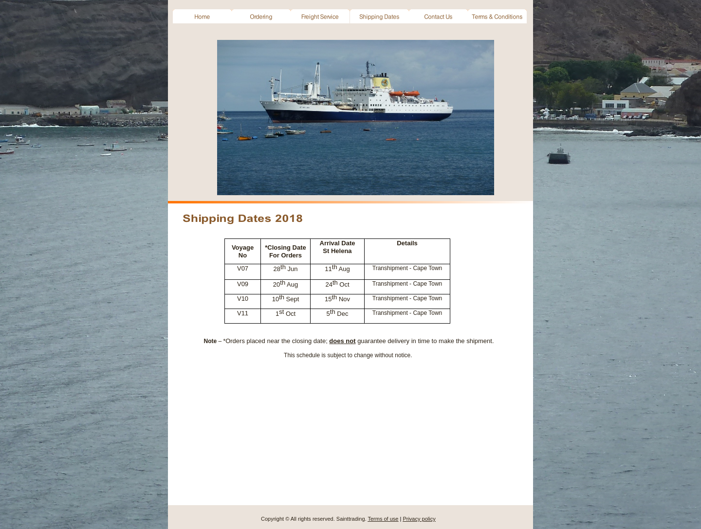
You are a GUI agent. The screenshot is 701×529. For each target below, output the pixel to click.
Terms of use (383, 519)
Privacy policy (419, 519)
